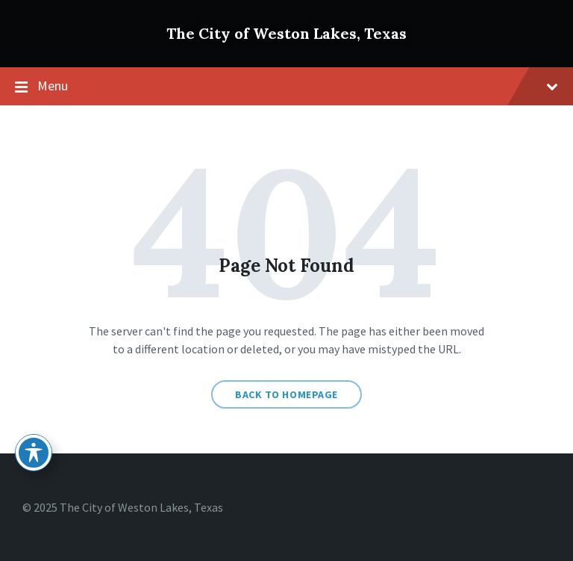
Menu (286, 86)
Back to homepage (286, 394)
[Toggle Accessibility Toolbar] (33, 453)
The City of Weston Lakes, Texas (286, 33)
